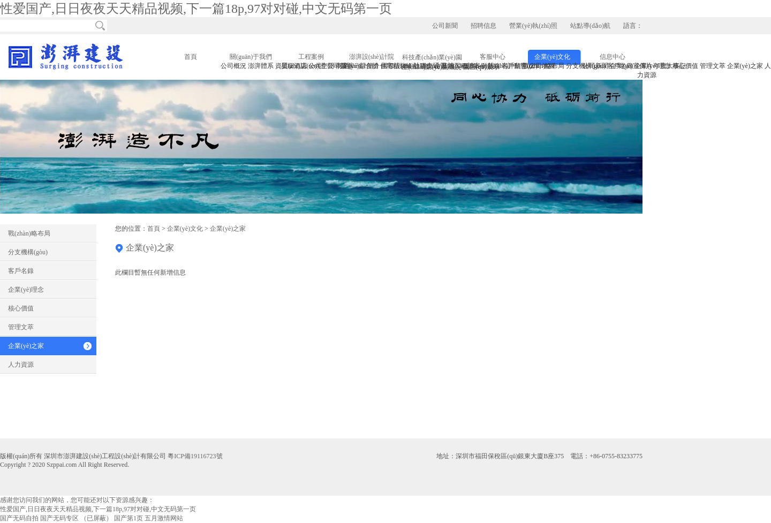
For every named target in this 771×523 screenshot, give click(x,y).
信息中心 (612, 56)
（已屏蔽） (96, 518)
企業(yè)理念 (26, 289)
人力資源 (21, 364)
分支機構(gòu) (28, 252)
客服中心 (492, 56)
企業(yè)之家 (26, 346)
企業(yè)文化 (552, 56)
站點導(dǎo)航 (590, 25)
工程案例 (311, 56)
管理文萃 (21, 327)
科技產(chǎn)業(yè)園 (432, 57)
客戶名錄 (21, 271)
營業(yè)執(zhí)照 (533, 25)
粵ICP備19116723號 (195, 456)
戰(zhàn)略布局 (29, 233)
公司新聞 (445, 25)
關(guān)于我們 (251, 56)
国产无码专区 (59, 518)
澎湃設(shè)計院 (371, 56)
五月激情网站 (164, 518)
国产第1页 (128, 518)
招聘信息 (483, 25)
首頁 (190, 56)
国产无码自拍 (19, 518)
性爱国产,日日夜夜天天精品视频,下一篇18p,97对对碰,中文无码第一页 (196, 9)
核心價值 (21, 308)
